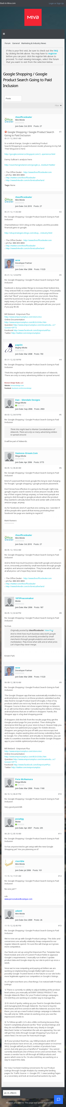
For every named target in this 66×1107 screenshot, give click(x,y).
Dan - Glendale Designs (27, 399)
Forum (7, 43)
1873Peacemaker (24, 598)
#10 (60, 794)
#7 (60, 549)
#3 (60, 275)
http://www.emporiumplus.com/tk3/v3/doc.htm (25, 322)
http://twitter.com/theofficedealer (21, 177)
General (16, 43)
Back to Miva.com (8, 3)
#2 (60, 211)
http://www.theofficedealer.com (37, 172)
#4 (60, 359)
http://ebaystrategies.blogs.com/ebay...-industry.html (28, 233)
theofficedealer (23, 117)
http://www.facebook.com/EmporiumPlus (32, 330)
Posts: (36, 126)
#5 (60, 414)
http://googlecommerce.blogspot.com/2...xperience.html (29, 154)
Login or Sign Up (56, 3)
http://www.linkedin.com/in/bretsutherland (25, 180)
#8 (60, 613)
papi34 (18, 344)
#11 (60, 833)
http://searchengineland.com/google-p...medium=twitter (29, 164)
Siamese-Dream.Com (26, 453)
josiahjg (19, 818)
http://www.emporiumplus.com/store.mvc (23, 316)
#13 (60, 925)
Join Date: (19, 126)
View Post (49, 630)
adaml (18, 910)
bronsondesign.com (17, 385)
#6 (60, 468)
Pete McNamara (24, 779)
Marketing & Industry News (33, 43)
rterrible (19, 861)
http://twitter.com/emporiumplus (25, 333)
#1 (60, 131)
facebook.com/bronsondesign (21, 388)
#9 (60, 682)
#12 (60, 876)
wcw (17, 260)
